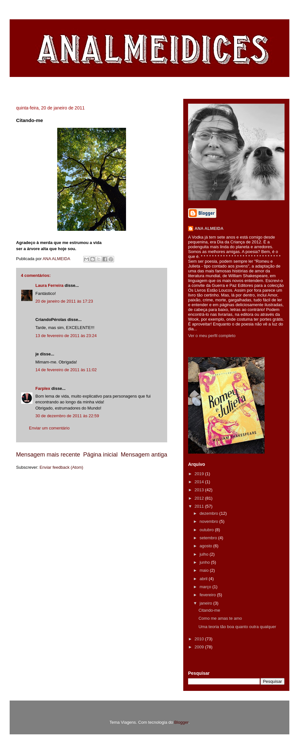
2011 (200, 506)
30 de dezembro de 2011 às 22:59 (67, 415)
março (206, 586)
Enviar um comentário (49, 428)
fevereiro (208, 594)
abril (204, 578)
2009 (200, 647)
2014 (200, 481)
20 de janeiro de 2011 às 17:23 (64, 301)
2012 (200, 498)
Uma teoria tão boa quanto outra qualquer (237, 626)
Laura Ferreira (49, 285)
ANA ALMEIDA (209, 228)
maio (205, 570)
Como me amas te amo (220, 618)
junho (205, 562)
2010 (200, 638)
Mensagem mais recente (48, 454)
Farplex (42, 388)
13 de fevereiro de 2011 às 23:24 (66, 335)
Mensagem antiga (144, 454)
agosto (206, 545)
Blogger (181, 722)
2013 (200, 489)
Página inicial (100, 454)
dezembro (209, 513)
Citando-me (209, 610)
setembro (209, 537)
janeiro (206, 603)
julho (205, 554)
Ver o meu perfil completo (211, 335)
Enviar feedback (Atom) (61, 467)
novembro (209, 521)
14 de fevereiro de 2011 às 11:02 (66, 369)
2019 (200, 473)
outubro (207, 529)
